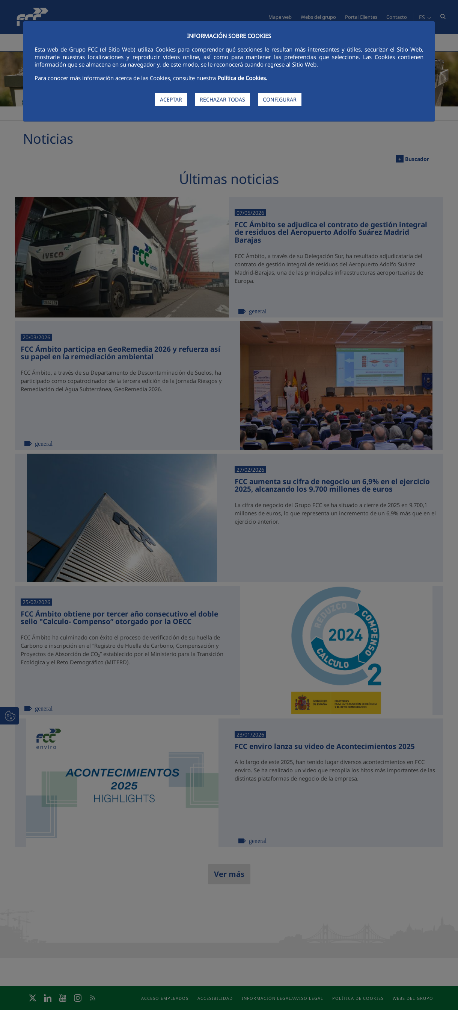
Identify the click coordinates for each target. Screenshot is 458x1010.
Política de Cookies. (242, 78)
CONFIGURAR (280, 99)
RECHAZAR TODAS (222, 99)
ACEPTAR (171, 99)
